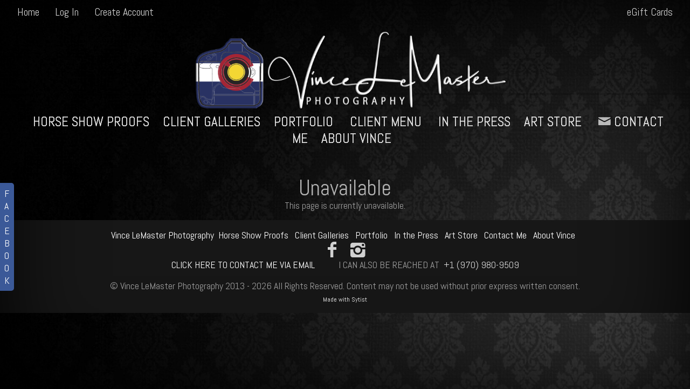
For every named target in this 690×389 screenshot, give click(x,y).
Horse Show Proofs (91, 121)
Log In (67, 12)
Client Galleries (211, 121)
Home (28, 12)
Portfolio (303, 121)
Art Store (553, 121)
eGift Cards (650, 12)
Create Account (124, 12)
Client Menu (386, 121)
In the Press (474, 121)
